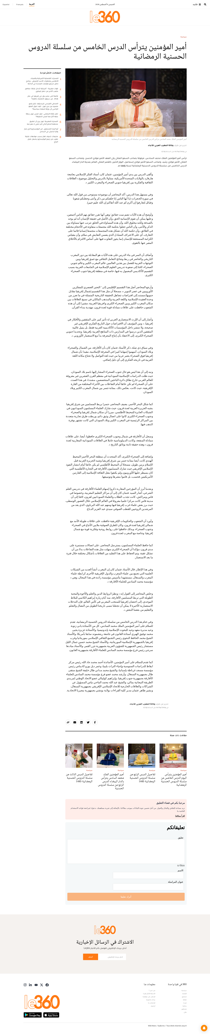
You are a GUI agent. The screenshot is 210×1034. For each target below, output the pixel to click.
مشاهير (184, 1009)
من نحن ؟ (152, 990)
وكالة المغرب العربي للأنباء (160, 145)
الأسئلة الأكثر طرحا (149, 993)
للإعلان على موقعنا (149, 997)
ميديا (185, 1003)
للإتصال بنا (151, 1003)
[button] (204, 1028)
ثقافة (185, 1000)
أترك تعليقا (126, 896)
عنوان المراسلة (175, 881)
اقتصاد (184, 993)
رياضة (185, 1006)
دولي (185, 1012)
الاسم (180, 870)
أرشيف (153, 1006)
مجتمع (184, 997)
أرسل (90, 957)
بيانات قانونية (150, 1000)
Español (6, 4)
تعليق (180, 837)
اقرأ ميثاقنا (180, 816)
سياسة (184, 37)
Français (19, 4)
